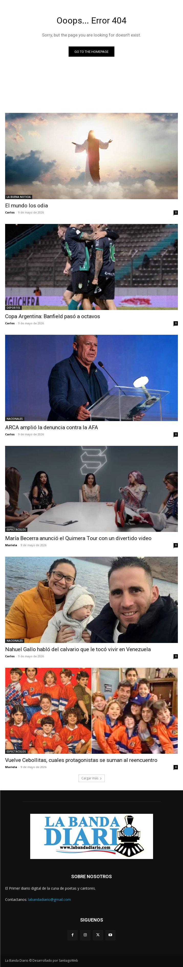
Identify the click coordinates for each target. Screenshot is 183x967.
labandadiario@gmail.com (49, 899)
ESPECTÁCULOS (16, 529)
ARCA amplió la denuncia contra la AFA (51, 427)
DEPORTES (13, 307)
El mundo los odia (26, 205)
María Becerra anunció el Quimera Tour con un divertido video (78, 538)
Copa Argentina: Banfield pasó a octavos (52, 316)
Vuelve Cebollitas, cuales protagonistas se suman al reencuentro (81, 760)
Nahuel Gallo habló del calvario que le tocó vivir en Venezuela (78, 649)
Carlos (10, 212)
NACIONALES (15, 419)
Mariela (11, 545)
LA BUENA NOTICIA (19, 197)
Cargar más (91, 778)
